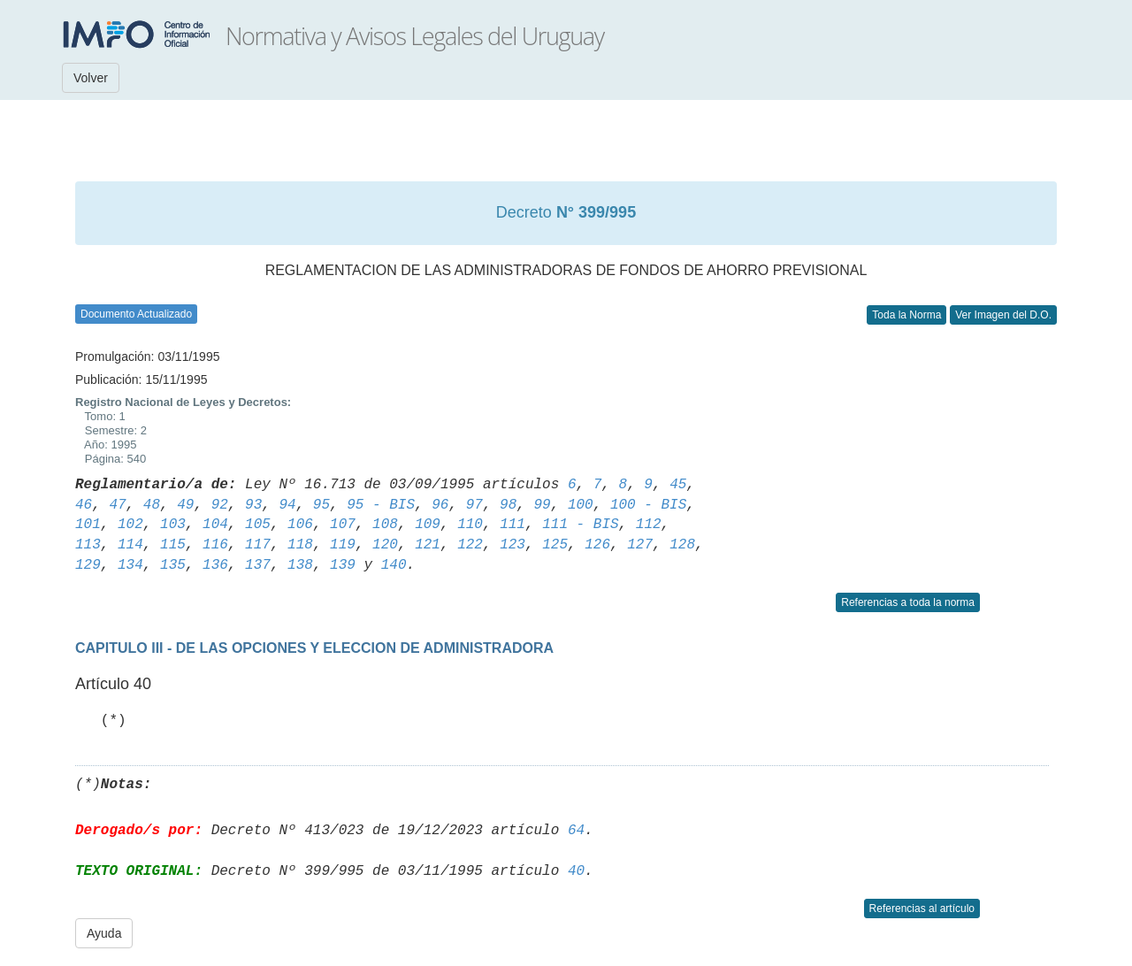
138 (300, 565)
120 (385, 545)
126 (597, 545)
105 (258, 525)
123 (512, 545)
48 (151, 505)
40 (576, 871)
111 (512, 525)
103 (173, 525)
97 (474, 505)
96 (440, 505)
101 (88, 525)
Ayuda (104, 933)
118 (300, 545)
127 (640, 545)
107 (343, 525)
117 (258, 545)
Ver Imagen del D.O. (1003, 315)
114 (130, 545)
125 (555, 545)
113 (88, 545)
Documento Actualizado (136, 314)
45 (677, 485)
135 (173, 565)
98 (508, 505)
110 (470, 525)
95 (321, 505)
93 (253, 505)
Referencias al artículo (922, 908)
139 (343, 565)
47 (117, 505)
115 (173, 545)
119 (343, 545)
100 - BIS (648, 505)
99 (541, 505)
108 (385, 525)
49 (185, 505)
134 (130, 565)
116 (215, 545)
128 (682, 545)
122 (470, 545)
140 (394, 565)
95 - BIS (381, 505)
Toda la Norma (906, 315)
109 (427, 525)
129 (88, 565)
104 (215, 525)
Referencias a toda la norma (908, 602)
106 (300, 525)
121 (427, 545)
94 (287, 505)
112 (649, 525)
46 (83, 505)
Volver (90, 78)
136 (215, 565)
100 (580, 505)
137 (258, 565)
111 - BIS (580, 525)
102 (130, 525)
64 (576, 831)
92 (219, 505)
